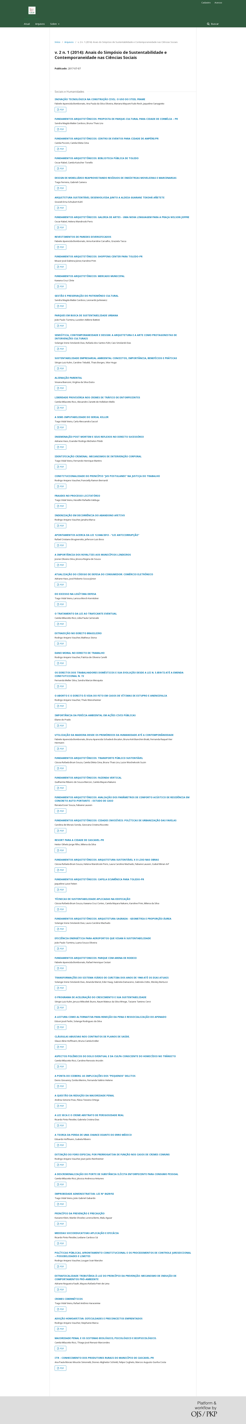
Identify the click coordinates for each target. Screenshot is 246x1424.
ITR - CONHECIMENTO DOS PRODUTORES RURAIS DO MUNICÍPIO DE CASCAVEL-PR (104, 1357)
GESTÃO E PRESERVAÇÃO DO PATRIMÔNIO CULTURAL (87, 295)
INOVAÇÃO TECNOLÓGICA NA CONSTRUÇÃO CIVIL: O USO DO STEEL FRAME (100, 99)
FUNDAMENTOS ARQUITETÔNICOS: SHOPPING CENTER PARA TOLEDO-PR (98, 256)
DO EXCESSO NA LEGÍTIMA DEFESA (75, 594)
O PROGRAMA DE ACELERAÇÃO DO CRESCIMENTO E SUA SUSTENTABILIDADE (100, 997)
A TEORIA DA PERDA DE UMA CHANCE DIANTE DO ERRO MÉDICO (93, 1134)
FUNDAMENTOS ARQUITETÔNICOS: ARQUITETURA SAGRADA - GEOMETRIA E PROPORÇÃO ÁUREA (113, 918)
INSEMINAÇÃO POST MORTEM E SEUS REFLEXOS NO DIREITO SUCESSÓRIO (99, 436)
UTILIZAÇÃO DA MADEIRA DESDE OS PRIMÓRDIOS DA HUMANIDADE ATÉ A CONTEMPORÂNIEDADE (114, 735)
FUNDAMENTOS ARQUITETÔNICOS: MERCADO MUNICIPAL (90, 276)
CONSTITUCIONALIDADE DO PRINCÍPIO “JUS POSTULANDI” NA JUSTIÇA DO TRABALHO (107, 476)
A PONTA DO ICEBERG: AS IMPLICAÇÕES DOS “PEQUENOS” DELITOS (95, 1075)
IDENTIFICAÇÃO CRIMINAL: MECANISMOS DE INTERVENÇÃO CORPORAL (98, 456)
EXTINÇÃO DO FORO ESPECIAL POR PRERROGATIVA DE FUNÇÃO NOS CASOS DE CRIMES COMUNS (112, 1154)
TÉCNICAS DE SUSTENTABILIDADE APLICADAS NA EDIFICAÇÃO (92, 899)
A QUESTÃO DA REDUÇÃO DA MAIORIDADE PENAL (84, 1095)
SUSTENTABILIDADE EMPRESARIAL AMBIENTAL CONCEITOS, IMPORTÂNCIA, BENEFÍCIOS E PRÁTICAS (116, 358)
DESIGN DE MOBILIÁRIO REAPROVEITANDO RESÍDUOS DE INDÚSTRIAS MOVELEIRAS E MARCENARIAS (115, 177)
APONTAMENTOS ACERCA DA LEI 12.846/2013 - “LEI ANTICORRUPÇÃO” (97, 535)
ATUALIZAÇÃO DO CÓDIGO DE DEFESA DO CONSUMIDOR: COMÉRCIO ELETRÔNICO (104, 574)
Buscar (214, 23)
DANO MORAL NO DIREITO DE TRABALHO (80, 652)
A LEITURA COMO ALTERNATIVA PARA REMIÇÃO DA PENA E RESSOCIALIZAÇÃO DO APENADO (110, 1016)
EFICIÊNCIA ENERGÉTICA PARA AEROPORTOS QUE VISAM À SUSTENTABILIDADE (103, 938)
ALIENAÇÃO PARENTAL (68, 377)
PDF (61, 109)
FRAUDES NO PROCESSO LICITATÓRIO (77, 495)
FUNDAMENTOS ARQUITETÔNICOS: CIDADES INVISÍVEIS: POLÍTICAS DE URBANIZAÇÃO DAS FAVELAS (115, 820)
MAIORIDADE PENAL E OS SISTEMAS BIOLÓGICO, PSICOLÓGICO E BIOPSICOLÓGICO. (105, 1338)
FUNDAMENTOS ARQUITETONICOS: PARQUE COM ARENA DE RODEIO (96, 958)
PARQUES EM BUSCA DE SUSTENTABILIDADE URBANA (86, 315)
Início (57, 42)
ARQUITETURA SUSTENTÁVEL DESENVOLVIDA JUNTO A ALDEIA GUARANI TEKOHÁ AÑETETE (110, 197)
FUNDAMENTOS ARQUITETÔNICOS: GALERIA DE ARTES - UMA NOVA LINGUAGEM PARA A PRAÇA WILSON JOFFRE (122, 217)
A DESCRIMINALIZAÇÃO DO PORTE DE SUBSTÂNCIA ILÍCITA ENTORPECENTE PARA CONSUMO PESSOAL (116, 1174)
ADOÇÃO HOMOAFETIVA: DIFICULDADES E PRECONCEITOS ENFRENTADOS (98, 1318)
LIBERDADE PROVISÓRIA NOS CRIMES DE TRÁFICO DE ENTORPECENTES (97, 397)
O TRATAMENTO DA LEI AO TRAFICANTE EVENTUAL (86, 613)
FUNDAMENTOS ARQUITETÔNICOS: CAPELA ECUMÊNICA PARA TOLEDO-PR (99, 879)
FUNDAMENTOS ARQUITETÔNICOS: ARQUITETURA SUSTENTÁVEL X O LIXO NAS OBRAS (107, 859)
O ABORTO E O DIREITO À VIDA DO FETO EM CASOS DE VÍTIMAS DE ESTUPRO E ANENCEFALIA (111, 695)
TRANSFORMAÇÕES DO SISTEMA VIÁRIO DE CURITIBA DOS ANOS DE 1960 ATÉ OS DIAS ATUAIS (112, 977)
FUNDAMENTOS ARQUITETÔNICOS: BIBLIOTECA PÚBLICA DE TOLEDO (97, 158)
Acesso (218, 2)
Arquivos (40, 23)
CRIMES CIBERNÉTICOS (69, 1298)
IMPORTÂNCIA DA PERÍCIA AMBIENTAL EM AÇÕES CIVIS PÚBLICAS (95, 715)
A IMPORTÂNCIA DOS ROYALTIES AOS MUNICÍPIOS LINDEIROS (93, 554)
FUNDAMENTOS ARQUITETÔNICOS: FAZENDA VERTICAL (88, 777)
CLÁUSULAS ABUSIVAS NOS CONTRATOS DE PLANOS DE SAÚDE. (92, 1036)
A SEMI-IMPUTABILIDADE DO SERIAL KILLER (81, 417)
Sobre (53, 23)
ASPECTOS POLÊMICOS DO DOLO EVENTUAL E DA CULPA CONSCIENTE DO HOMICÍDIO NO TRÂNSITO (115, 1056)
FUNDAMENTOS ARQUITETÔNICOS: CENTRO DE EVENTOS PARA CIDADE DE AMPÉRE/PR (107, 138)
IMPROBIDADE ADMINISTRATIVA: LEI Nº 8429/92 (84, 1193)
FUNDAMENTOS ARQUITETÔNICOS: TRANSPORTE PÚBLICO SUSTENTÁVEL (99, 758)
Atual (27, 23)
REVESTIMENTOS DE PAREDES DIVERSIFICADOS (83, 236)
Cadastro (206, 2)
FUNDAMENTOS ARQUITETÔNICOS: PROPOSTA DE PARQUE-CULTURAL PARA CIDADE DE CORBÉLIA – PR (116, 118)
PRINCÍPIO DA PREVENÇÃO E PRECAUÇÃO (80, 1213)
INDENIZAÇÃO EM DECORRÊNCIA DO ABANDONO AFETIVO (90, 515)
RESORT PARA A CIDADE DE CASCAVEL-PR (79, 840)
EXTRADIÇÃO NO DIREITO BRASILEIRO (78, 633)
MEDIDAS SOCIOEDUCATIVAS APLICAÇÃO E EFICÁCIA (87, 1233)
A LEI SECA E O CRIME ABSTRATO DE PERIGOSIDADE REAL (89, 1115)
